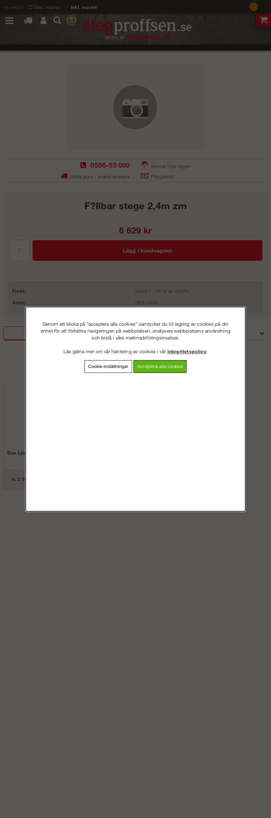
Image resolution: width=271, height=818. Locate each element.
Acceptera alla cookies (160, 366)
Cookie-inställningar (108, 366)
